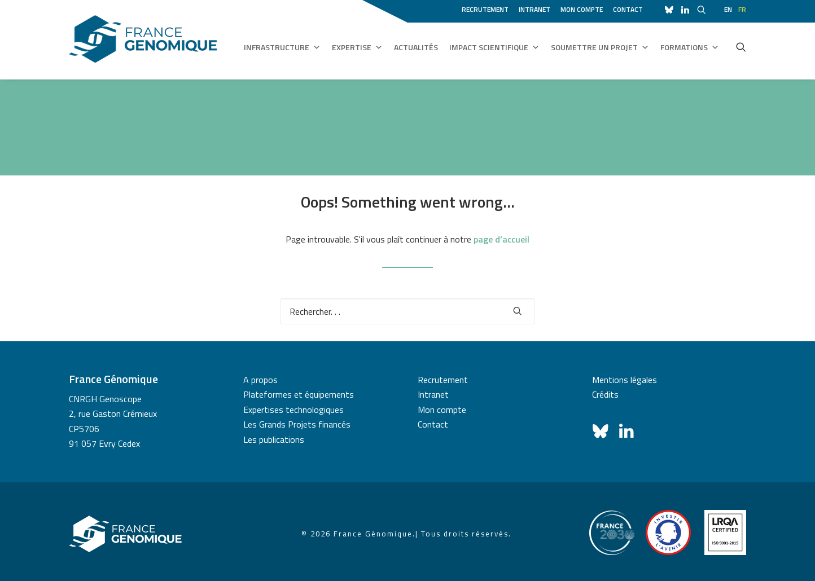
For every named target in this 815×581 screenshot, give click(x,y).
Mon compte (581, 9)
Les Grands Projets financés (296, 424)
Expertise (357, 47)
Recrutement (485, 9)
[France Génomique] (143, 39)
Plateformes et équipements (298, 394)
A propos (260, 379)
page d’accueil (501, 239)
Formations (689, 47)
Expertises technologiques (293, 409)
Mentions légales (624, 379)
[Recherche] (407, 311)
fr (742, 9)
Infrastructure (282, 47)
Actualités (416, 47)
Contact (628, 9)
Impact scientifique (494, 47)
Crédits (605, 394)
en (728, 9)
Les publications (273, 439)
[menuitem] (487, 8)
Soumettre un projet (600, 47)
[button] (741, 47)
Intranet (534, 9)
